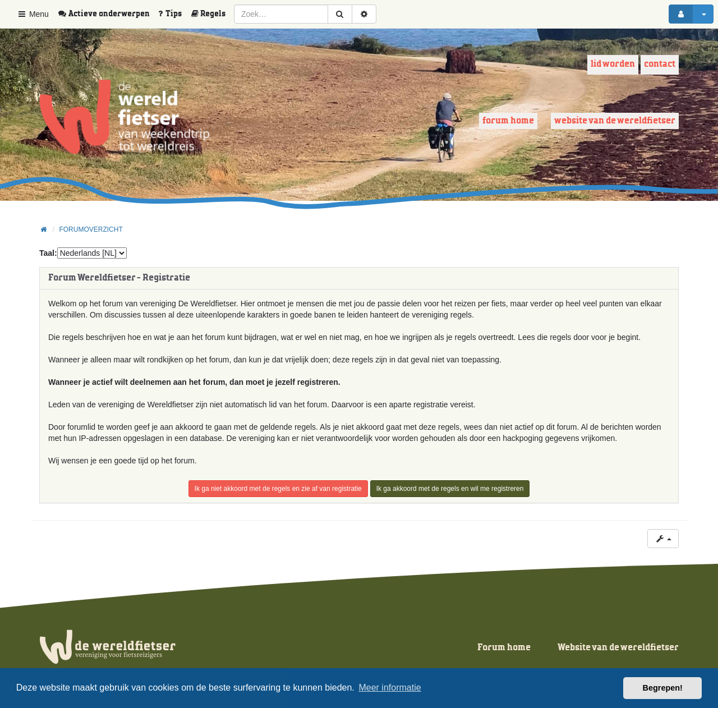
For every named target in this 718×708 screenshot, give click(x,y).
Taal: (48, 253)
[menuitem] (107, 14)
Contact (659, 64)
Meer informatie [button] (389, 687)
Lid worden (613, 64)
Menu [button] (33, 14)
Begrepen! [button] (663, 687)
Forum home (508, 121)
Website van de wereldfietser (614, 121)
